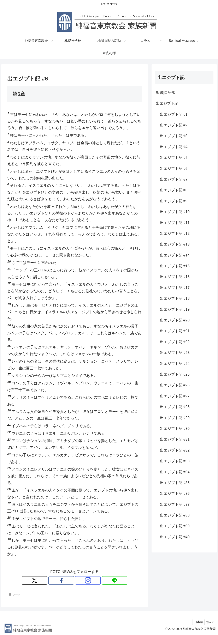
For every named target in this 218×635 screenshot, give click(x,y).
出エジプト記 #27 (175, 396)
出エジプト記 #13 (175, 244)
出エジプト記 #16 (175, 277)
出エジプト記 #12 (175, 233)
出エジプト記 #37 (175, 504)
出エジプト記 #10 (175, 212)
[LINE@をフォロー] (89, 580)
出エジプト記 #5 (174, 158)
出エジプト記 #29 (175, 418)
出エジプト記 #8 (174, 190)
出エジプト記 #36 (175, 493)
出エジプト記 (167, 103)
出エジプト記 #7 (174, 179)
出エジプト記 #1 (174, 114)
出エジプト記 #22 (175, 342)
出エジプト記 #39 (175, 526)
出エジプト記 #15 (175, 266)
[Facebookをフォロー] (70, 580)
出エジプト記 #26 (175, 385)
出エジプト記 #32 (175, 450)
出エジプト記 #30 (175, 429)
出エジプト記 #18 (175, 298)
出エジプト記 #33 (175, 461)
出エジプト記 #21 (175, 331)
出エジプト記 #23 (175, 353)
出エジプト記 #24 (175, 364)
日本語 (196, 622)
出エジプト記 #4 (174, 147)
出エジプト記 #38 (175, 515)
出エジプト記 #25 (175, 374)
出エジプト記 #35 (175, 483)
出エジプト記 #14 (175, 255)
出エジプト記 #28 (175, 407)
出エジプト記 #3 (174, 136)
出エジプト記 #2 (174, 125)
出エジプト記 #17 (175, 288)
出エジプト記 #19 (175, 309)
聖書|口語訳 (166, 93)
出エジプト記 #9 (174, 201)
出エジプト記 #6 (174, 169)
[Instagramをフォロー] (79, 580)
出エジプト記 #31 (175, 439)
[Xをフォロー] (60, 580)
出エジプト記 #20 (175, 320)
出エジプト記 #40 (175, 537)
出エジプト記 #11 (175, 223)
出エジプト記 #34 (175, 472)
